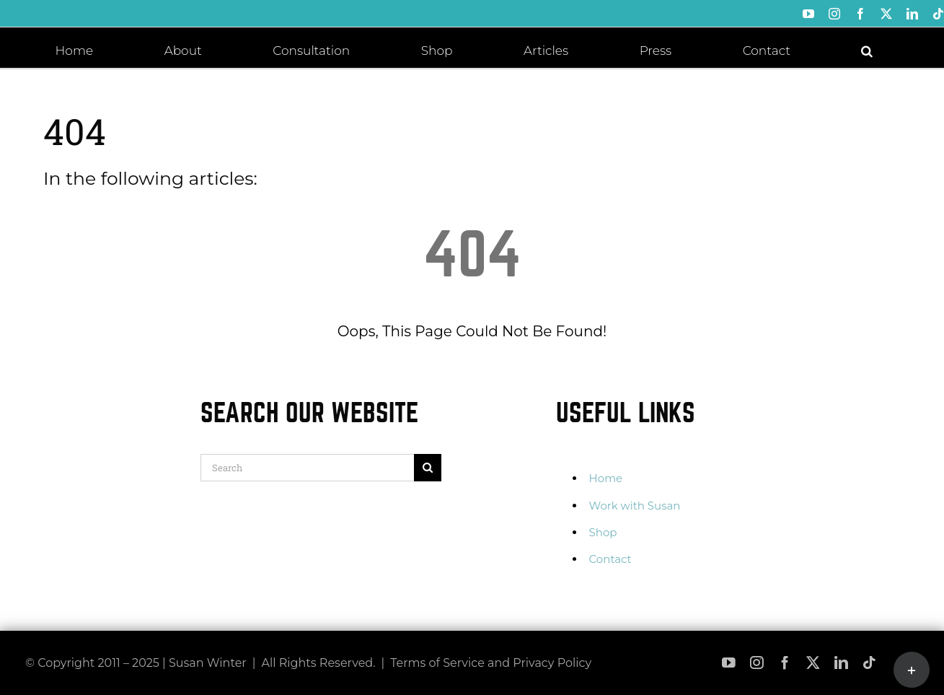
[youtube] (729, 663)
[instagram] (757, 663)
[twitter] (813, 663)
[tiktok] (869, 663)
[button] (867, 49)
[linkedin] (841, 663)
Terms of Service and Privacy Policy (490, 663)
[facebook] (785, 663)
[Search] (307, 467)
